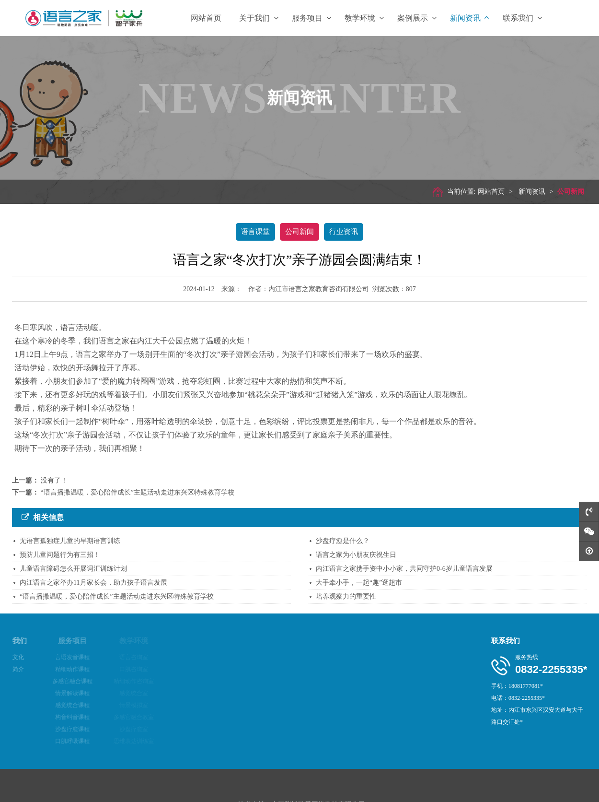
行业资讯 (343, 231)
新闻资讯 (469, 18)
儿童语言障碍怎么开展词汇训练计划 (73, 568)
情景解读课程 (57, 693)
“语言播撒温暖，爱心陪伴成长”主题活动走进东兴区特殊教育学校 (137, 492)
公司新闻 (567, 191)
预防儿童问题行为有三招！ (60, 554)
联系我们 (522, 18)
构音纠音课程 (57, 717)
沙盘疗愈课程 (57, 729)
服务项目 (311, 18)
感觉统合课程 (57, 705)
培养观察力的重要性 (346, 596)
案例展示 (417, 18)
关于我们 (258, 18)
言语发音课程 (57, 657)
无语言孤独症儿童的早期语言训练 (70, 540)
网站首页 (206, 18)
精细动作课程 (57, 669)
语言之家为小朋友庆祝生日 (356, 554)
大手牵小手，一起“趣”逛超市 (359, 582)
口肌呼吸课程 (57, 741)
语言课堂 (255, 231)
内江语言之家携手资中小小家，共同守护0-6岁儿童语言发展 (404, 568)
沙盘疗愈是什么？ (342, 540)
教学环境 (364, 18)
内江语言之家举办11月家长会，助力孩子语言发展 (93, 582)
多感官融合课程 (57, 681)
